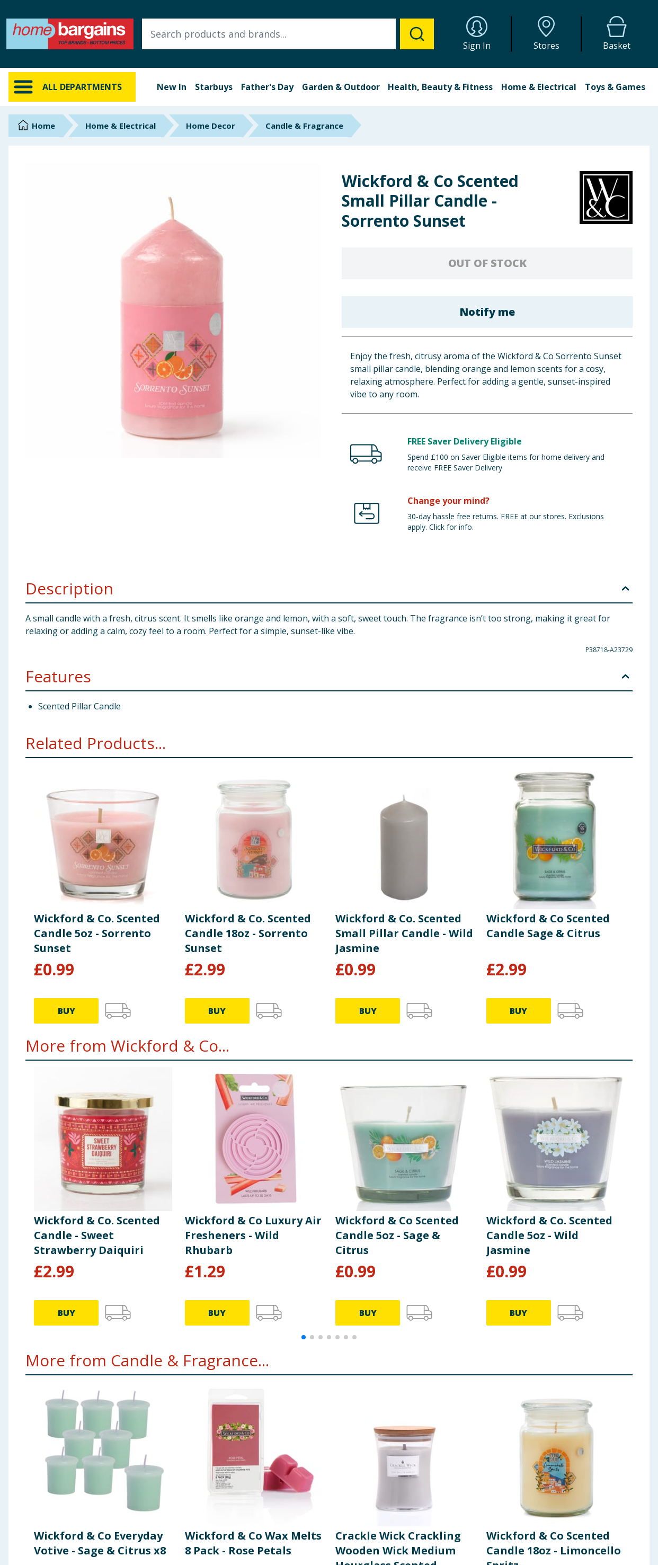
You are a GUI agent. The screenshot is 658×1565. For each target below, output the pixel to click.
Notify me (487, 312)
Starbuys (214, 87)
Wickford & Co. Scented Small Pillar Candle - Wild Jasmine (404, 933)
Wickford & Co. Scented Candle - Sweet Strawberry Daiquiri (97, 1235)
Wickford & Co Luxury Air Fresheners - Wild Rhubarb (253, 1235)
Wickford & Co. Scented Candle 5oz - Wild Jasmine (549, 1235)
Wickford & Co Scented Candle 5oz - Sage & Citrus (397, 1235)
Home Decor (210, 125)
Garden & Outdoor (341, 87)
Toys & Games (615, 87)
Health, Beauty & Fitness (440, 87)
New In (171, 87)
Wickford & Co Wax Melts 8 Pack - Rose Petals (253, 1543)
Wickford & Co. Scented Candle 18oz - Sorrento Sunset (248, 933)
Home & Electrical (538, 87)
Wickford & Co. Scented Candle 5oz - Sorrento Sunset (97, 933)
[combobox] (288, 34)
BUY (66, 1011)
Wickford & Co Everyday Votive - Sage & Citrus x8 (100, 1543)
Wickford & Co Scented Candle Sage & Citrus (548, 925)
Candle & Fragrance (304, 125)
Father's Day (267, 87)
